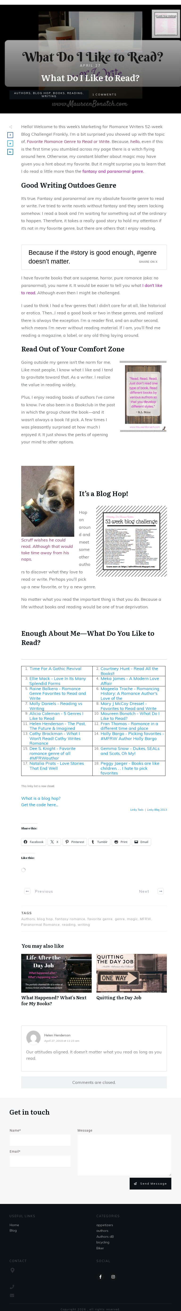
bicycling (102, 1242)
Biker (100, 1248)
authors (22, 93)
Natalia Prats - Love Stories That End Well (56, 766)
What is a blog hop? (41, 798)
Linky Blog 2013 (157, 809)
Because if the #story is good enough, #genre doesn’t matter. (92, 257)
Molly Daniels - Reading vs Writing (55, 706)
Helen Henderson (57, 1035)
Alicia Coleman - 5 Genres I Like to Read (56, 716)
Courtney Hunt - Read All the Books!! (129, 671)
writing (49, 96)
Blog (13, 1230)
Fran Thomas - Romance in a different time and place (129, 726)
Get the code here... (39, 804)
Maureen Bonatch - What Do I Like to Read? (130, 716)
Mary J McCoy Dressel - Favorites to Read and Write (128, 706)
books (59, 93)
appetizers (104, 1225)
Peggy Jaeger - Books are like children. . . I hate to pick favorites (130, 768)
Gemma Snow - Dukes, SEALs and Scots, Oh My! (130, 751)
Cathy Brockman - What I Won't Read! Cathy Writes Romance (55, 738)
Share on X (148, 262)
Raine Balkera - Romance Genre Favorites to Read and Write (57, 693)
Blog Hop (42, 93)
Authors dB (105, 1236)
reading (75, 93)
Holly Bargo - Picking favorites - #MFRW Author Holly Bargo (132, 736)
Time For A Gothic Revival (55, 668)
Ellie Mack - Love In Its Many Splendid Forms (57, 681)
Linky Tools (137, 809)
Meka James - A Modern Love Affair (130, 681)
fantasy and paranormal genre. (113, 171)
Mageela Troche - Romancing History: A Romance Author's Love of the (130, 693)
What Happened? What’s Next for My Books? (56, 982)
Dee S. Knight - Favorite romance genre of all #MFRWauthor (52, 753)
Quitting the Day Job (131, 982)
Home (14, 1225)
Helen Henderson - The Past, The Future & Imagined (57, 726)
